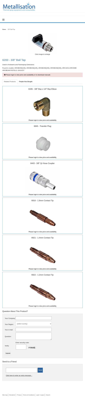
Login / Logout (40, 395)
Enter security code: (22, 342)
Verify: (7, 346)
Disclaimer (12, 395)
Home (4, 29)
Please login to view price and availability (42, 120)
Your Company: (10, 318)
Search (48, 395)
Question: (8, 336)
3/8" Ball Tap (11, 29)
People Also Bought (25, 81)
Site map (5, 395)
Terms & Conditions (28, 395)
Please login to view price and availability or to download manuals (27, 75)
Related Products (10, 81)
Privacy (19, 395)
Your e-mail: (9, 330)
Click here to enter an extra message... (19, 375)
